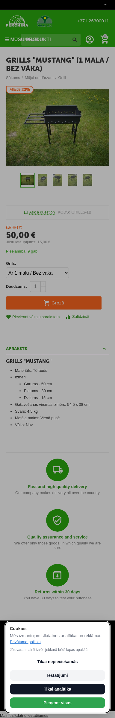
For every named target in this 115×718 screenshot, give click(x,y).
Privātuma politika (25, 642)
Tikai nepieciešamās (57, 661)
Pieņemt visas (57, 702)
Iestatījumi (57, 675)
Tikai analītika (57, 689)
